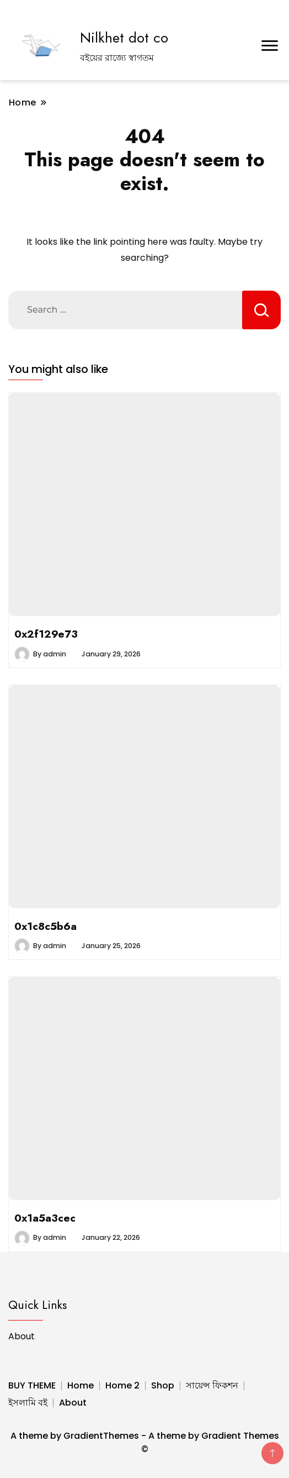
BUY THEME (32, 1385)
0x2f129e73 (46, 633)
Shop (162, 1385)
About (21, 1336)
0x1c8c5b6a (45, 926)
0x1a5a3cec (45, 1217)
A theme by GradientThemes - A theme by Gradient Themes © (144, 1442)
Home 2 (122, 1385)
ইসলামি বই (27, 1402)
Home (80, 1385)
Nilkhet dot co (124, 37)
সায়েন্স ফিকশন (212, 1385)
